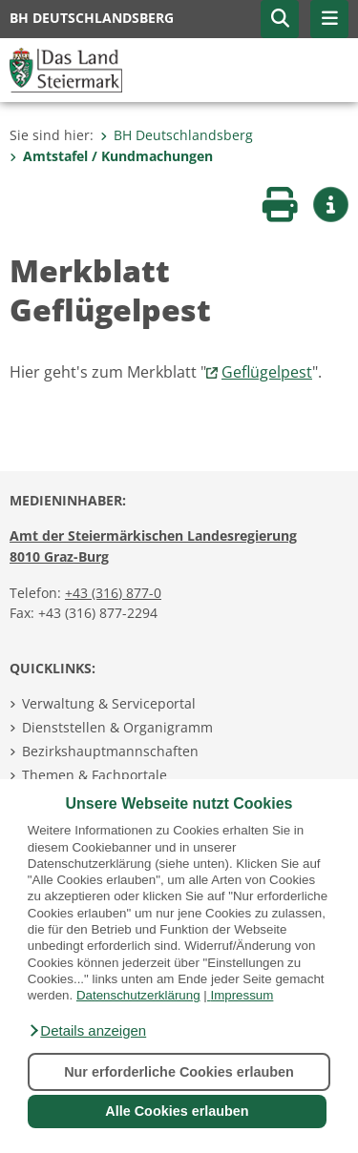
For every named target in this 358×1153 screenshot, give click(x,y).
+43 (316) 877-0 (113, 593)
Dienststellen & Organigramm (117, 727)
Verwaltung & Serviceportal (109, 703)
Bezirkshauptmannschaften (110, 751)
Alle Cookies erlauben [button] (176, 1111)
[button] (87, 1031)
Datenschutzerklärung (138, 995)
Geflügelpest (266, 371)
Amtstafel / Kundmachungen (111, 156)
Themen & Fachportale (94, 775)
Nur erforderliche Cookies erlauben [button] (179, 1072)
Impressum (241, 995)
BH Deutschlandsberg (176, 135)
